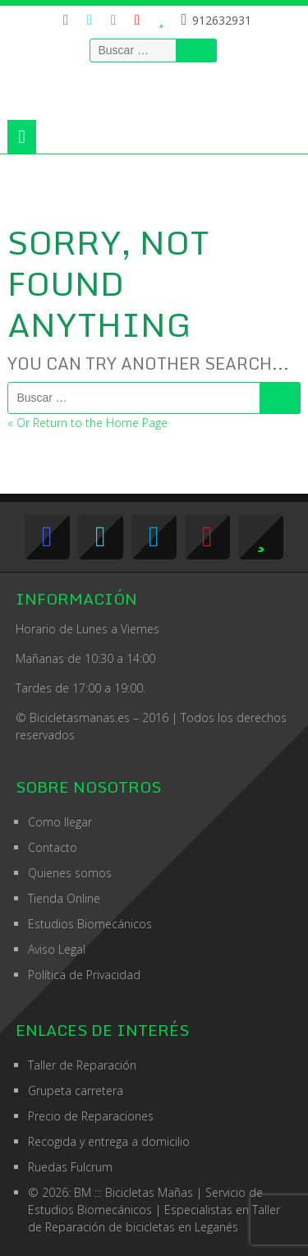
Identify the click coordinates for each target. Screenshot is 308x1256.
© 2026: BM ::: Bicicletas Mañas (145, 1192)
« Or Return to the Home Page (87, 422)
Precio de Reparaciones (91, 1116)
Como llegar (60, 822)
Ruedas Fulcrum (70, 1167)
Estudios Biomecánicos (90, 924)
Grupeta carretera (75, 1090)
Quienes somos (70, 873)
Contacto (52, 847)
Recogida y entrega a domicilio (109, 1141)
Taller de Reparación (82, 1065)
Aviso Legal (56, 949)
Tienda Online (64, 898)
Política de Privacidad (84, 974)
